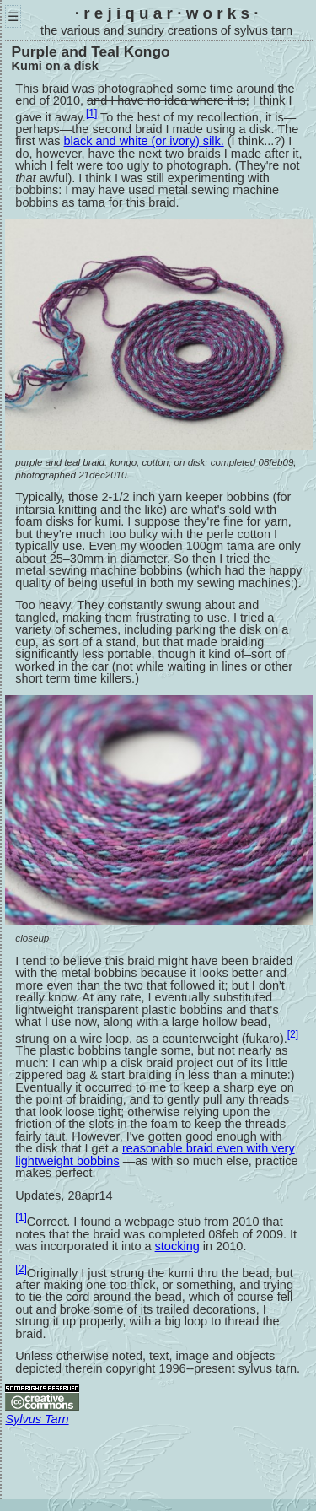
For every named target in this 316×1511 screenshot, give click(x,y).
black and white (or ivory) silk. (144, 141)
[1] (91, 113)
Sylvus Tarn (36, 1419)
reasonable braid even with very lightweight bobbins (154, 1154)
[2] (292, 1034)
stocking (177, 1246)
